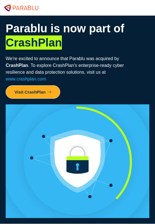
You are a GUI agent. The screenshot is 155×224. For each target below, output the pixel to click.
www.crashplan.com (26, 79)
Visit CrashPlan (32, 92)
